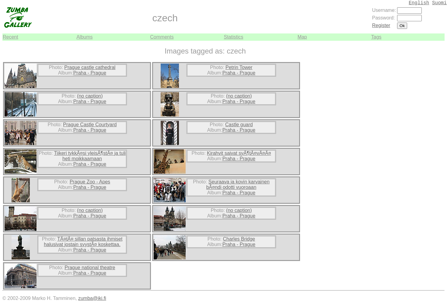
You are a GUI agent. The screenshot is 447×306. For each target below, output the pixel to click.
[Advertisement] (426, 132)
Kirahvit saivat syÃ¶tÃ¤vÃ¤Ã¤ (239, 153)
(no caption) (90, 96)
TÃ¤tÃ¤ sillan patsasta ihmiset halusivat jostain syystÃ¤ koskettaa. (83, 241)
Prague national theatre (90, 267)
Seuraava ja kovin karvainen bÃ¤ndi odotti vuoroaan (238, 184)
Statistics (233, 37)
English (419, 3)
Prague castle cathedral (89, 67)
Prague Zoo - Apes (90, 181)
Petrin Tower (239, 67)
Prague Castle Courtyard (90, 124)
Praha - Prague (90, 72)
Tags (376, 37)
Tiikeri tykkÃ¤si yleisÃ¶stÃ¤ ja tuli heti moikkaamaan (90, 156)
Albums (84, 37)
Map (302, 37)
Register (381, 25)
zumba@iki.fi (92, 298)
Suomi (439, 3)
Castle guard (239, 124)
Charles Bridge (239, 239)
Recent (10, 37)
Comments (161, 37)
